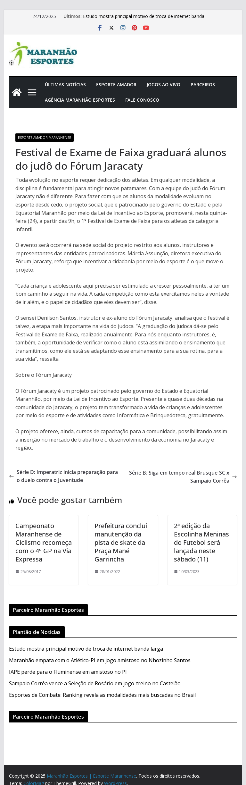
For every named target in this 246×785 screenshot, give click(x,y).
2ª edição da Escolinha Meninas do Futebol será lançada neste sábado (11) (201, 542)
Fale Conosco (142, 100)
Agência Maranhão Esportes (80, 100)
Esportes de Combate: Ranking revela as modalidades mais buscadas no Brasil (102, 694)
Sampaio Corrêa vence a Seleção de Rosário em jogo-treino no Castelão (95, 683)
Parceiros (203, 84)
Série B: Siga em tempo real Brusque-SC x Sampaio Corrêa (183, 477)
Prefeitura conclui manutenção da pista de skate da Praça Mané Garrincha (120, 542)
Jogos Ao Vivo (163, 84)
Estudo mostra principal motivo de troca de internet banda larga (86, 648)
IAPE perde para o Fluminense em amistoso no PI (68, 671)
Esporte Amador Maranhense (44, 137)
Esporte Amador (116, 84)
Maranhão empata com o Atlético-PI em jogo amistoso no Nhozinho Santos (100, 660)
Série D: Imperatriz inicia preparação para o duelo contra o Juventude (63, 476)
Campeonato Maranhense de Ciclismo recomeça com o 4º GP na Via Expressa (43, 542)
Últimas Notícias (65, 84)
